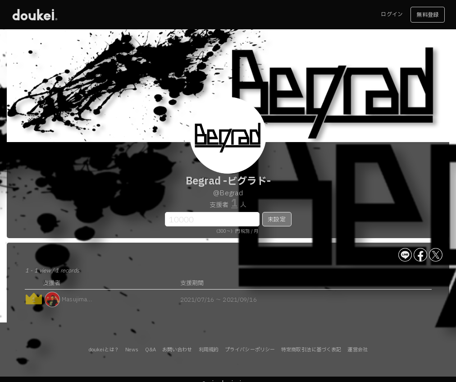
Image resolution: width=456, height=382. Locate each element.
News (131, 350)
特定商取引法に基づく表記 (311, 350)
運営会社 (357, 350)
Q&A (150, 350)
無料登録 (427, 15)
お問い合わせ (177, 350)
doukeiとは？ (103, 350)
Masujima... (77, 299)
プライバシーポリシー (250, 350)
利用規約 (209, 350)
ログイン (391, 14)
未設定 (276, 219)
